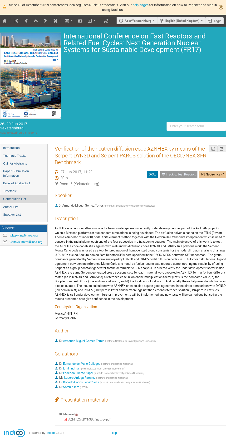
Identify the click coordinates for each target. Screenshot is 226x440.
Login (217, 21)
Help (114, 433)
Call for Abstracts (15, 163)
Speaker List (12, 214)
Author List (10, 207)
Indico (50, 433)
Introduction (11, 148)
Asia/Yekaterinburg (138, 21)
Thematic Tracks (14, 155)
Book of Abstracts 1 (16, 183)
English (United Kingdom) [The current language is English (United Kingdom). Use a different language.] (182, 21)
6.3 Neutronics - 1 (213, 174)
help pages (140, 5)
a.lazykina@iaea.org (24, 235)
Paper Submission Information (16, 173)
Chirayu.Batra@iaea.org (26, 242)
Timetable (10, 191)
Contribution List (14, 199)
